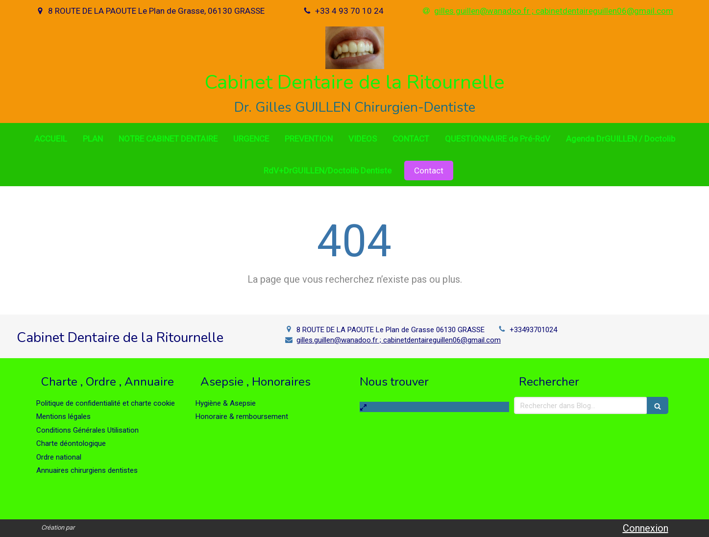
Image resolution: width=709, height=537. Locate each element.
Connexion (645, 528)
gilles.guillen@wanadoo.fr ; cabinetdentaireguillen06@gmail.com (398, 340)
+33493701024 (533, 329)
